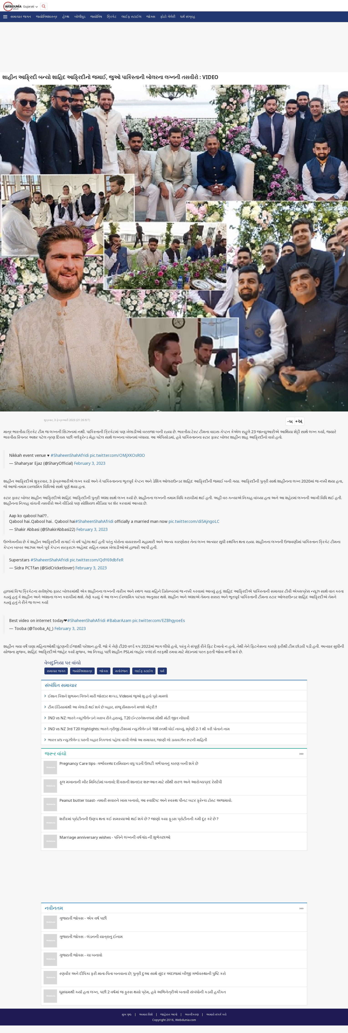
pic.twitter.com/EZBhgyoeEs (158, 620)
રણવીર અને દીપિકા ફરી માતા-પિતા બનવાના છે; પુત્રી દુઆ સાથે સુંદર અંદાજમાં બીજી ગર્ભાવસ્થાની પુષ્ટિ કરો (142, 973)
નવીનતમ (54, 908)
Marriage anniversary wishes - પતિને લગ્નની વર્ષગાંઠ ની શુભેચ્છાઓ (114, 837)
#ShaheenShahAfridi (70, 455)
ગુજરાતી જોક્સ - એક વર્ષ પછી (83, 918)
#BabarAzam (119, 620)
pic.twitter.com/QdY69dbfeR (96, 560)
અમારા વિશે (146, 1014)
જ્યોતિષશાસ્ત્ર (46, 16)
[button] (5, 16)
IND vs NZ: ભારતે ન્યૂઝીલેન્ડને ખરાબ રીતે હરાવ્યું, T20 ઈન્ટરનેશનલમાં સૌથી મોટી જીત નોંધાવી (118, 717)
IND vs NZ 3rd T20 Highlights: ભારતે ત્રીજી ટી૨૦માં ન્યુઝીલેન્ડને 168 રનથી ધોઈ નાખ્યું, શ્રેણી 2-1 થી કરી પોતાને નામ (139, 728)
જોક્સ (150, 16)
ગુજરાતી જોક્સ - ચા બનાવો (80, 955)
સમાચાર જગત (20, 16)
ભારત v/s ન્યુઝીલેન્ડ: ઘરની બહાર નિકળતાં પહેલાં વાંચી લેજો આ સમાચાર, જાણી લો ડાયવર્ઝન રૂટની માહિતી (127, 739)
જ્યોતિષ (96, 16)
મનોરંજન (121, 671)
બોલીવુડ (79, 16)
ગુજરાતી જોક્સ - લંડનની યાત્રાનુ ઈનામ (91, 936)
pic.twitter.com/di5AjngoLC (194, 521)
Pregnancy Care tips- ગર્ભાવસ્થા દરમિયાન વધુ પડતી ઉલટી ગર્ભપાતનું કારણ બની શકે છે (128, 763)
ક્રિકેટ (112, 16)
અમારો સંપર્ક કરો (216, 1014)
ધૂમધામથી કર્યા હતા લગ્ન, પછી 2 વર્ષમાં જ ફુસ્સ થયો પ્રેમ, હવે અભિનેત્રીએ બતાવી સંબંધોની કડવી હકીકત (142, 991)
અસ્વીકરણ (192, 1014)
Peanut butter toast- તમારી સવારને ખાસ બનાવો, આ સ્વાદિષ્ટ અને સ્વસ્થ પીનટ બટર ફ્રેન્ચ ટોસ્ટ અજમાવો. (145, 800)
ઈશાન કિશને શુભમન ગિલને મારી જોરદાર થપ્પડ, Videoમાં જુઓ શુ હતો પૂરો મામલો (108, 696)
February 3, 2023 (89, 463)
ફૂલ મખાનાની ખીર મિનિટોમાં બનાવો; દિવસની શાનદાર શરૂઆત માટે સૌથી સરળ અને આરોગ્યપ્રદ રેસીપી (140, 781)
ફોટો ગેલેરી (167, 16)
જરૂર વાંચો (55, 753)
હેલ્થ (65, 16)
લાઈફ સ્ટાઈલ (131, 16)
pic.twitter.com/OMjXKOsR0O (117, 455)
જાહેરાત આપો (168, 1014)
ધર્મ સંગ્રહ (187, 16)
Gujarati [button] (29, 6)
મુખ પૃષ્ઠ (127, 1014)
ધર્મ (162, 671)
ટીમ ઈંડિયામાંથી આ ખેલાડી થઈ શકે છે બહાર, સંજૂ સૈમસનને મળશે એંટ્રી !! (102, 706)
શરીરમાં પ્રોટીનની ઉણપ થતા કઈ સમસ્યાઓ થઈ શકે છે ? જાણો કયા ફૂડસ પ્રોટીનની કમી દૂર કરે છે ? (138, 818)
